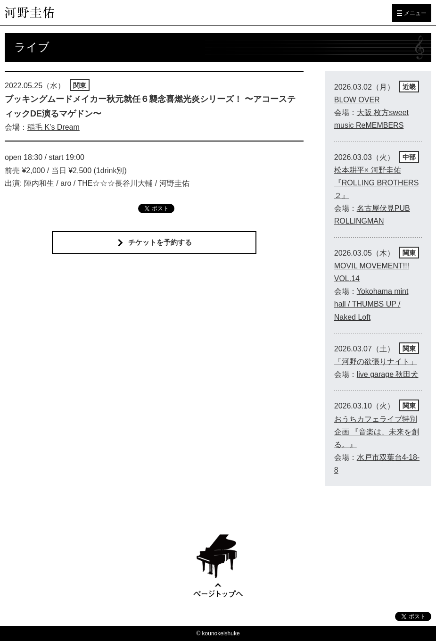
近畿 (409, 87)
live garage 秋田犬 (388, 374)
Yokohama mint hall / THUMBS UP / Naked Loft (371, 304)
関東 (79, 85)
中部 (409, 157)
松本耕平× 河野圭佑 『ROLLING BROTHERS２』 (376, 183)
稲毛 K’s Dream (53, 127)
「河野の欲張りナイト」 (375, 362)
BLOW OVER (357, 100)
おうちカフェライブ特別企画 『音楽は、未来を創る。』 (376, 432)
